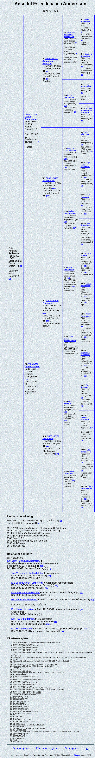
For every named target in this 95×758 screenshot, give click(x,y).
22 (85, 177)
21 (90, 151)
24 (65, 222)
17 (54, 188)
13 (65, 106)
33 (85, 266)
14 (75, 112)
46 (91, 428)
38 (85, 337)
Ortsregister (72, 748)
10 (82, 40)
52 (82, 507)
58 (82, 609)
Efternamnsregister (47, 748)
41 (48, 446)
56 (81, 593)
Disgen (77, 755)
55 (56, 585)
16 (82, 121)
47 (82, 440)
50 (82, 471)
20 (82, 145)
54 (49, 576)
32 (74, 286)
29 (44, 313)
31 (68, 278)
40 (85, 376)
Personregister (21, 748)
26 (85, 214)
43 (65, 420)
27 (91, 233)
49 (82, 462)
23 (82, 185)
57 (92, 600)
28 (26, 379)
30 (48, 321)
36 (85, 302)
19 (65, 167)
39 (85, 365)
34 (85, 272)
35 (85, 296)
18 (65, 159)
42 (65, 412)
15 (82, 93)
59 (86, 629)
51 (85, 499)
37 (82, 326)
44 (82, 397)
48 (73, 480)
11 (82, 66)
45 (82, 406)
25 (82, 205)
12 (82, 75)
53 (42, 566)
